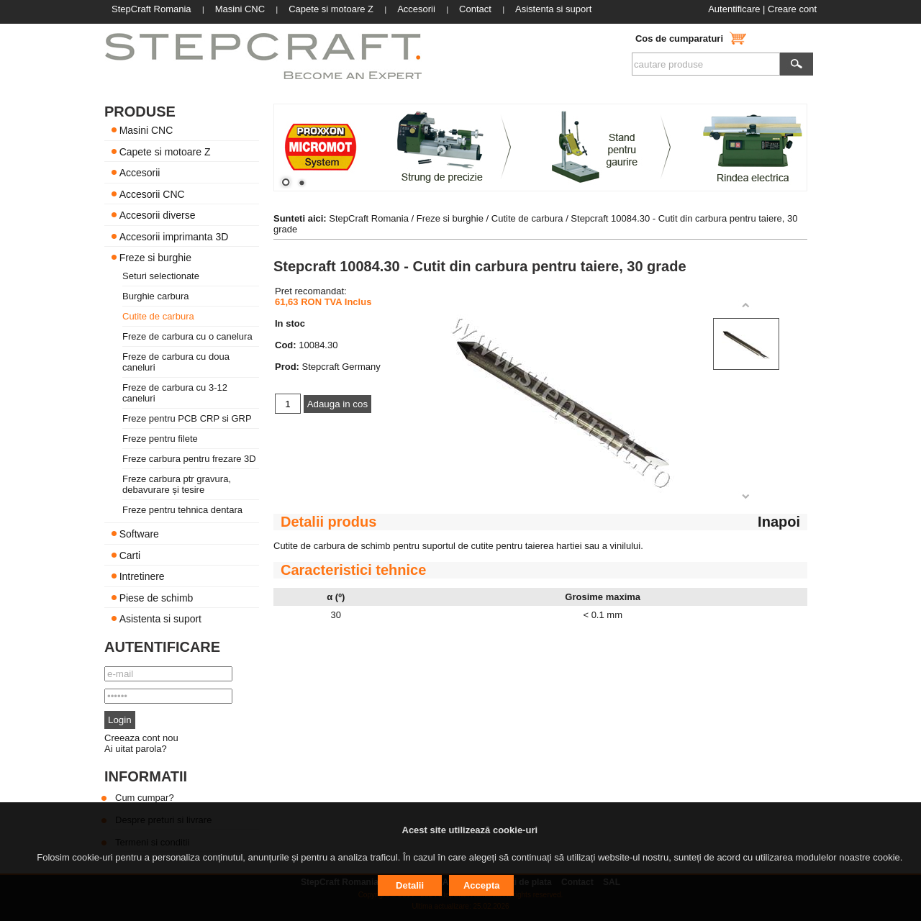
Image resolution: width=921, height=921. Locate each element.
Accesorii (139, 172)
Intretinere (142, 576)
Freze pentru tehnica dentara (182, 509)
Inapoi (779, 522)
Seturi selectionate (160, 276)
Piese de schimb (156, 597)
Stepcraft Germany (341, 366)
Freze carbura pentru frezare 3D (189, 458)
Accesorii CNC (152, 193)
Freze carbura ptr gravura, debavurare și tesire (176, 484)
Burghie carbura (155, 296)
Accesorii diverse (157, 215)
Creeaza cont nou (141, 737)
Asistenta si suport (160, 619)
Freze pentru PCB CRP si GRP (187, 418)
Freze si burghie (155, 257)
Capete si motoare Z (165, 151)
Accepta (481, 885)
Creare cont (792, 9)
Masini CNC (146, 130)
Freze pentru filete (160, 438)
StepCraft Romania (369, 218)
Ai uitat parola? (135, 748)
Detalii (410, 885)
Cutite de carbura (158, 316)
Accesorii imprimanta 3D (174, 236)
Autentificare (734, 9)
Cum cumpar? (144, 797)
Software (139, 534)
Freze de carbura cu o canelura (187, 336)
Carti (130, 555)
